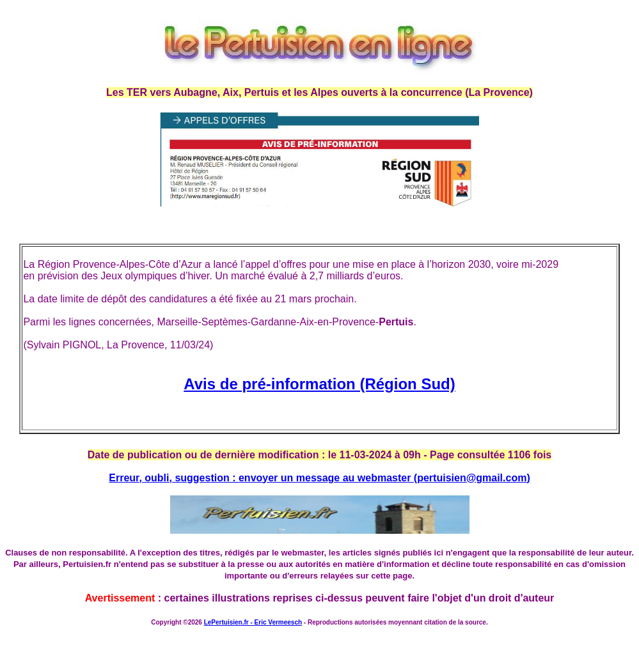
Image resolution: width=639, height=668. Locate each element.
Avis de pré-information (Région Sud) (319, 383)
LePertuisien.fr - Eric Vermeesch (253, 622)
